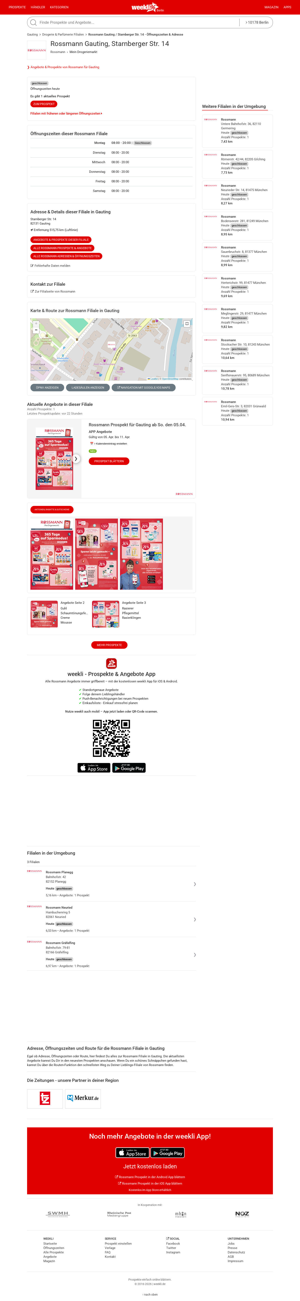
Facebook (173, 1243)
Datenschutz (236, 1252)
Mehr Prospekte (109, 645)
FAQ (107, 1252)
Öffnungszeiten (53, 1248)
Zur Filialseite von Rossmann (53, 291)
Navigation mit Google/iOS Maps (143, 387)
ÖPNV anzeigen (47, 387)
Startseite (50, 1243)
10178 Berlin (257, 22)
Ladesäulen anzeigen (88, 387)
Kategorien (59, 7)
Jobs (231, 1243)
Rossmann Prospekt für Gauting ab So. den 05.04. (137, 424)
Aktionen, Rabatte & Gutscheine (52, 509)
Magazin (272, 7)
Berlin (160, 10)
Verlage (110, 1248)
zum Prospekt (44, 104)
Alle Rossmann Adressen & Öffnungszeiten (66, 256)
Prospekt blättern (109, 461)
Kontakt (110, 1257)
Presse (232, 1248)
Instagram (173, 1252)
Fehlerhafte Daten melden (50, 266)
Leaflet (153, 379)
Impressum (235, 1261)
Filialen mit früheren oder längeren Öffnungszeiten (66, 113)
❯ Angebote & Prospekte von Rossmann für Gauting (63, 67)
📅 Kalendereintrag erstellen (108, 443)
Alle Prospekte (53, 1252)
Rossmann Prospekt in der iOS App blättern (150, 1183)
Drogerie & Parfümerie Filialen (63, 34)
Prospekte (17, 7)
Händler (38, 7)
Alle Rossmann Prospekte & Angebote (62, 248)
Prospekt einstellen (118, 1243)
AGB (231, 1257)
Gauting (32, 34)
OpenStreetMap (170, 379)
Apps (287, 7)
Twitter (171, 1248)
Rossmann (57, 52)
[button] (187, 324)
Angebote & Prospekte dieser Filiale (61, 239)
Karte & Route (74, 310)
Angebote (50, 1257)
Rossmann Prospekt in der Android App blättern (150, 1177)
